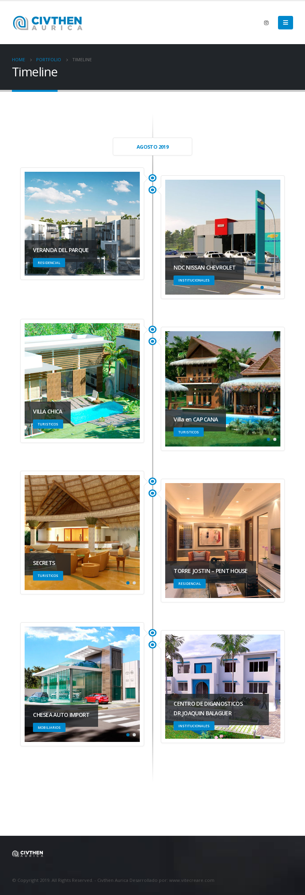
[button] (262, 287)
